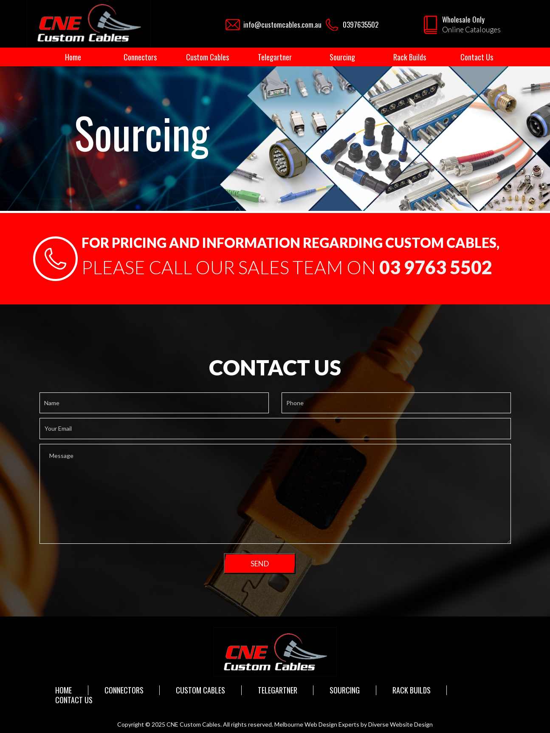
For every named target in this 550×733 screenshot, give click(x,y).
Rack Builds (409, 57)
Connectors (140, 57)
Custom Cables (207, 57)
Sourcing (342, 57)
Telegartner (275, 57)
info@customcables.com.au (282, 24)
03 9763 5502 (435, 267)
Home (73, 57)
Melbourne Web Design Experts (316, 724)
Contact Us (476, 57)
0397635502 (360, 24)
